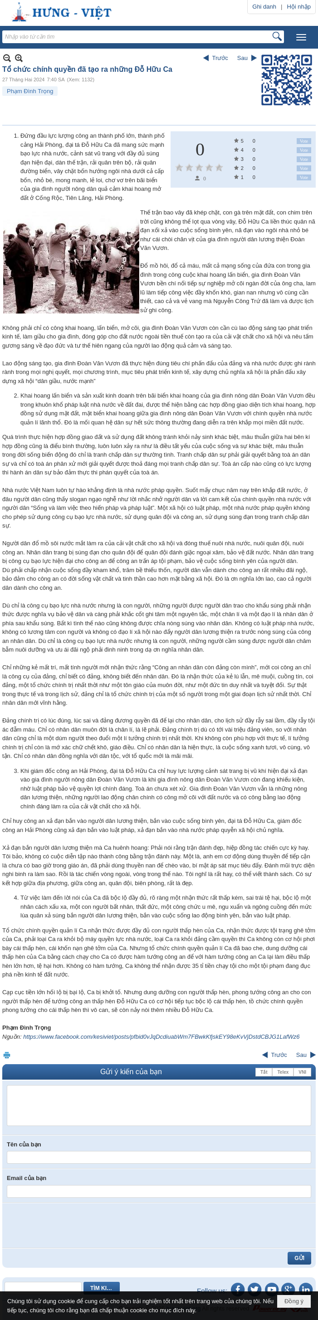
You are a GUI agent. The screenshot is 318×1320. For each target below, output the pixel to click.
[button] (301, 37)
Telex (283, 1072)
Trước (220, 58)
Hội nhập (299, 6)
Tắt (263, 1072)
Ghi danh (264, 6)
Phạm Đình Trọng (30, 91)
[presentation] (76, 1225)
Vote (304, 141)
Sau (242, 58)
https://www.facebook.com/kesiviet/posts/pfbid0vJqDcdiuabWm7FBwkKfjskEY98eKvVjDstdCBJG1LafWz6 (161, 1036)
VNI (302, 1072)
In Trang (6, 1055)
